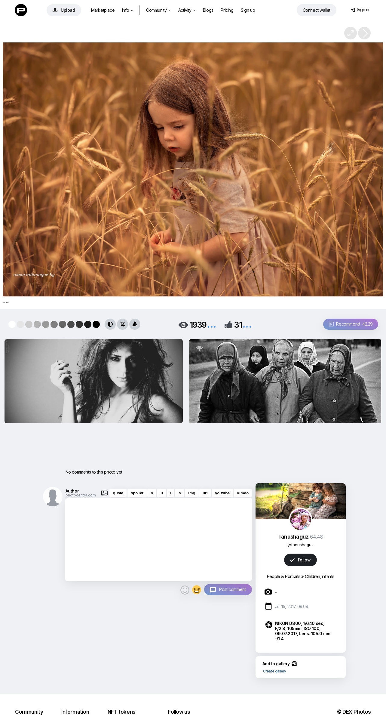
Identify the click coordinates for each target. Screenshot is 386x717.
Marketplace (103, 10)
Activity (186, 10)
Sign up (248, 10)
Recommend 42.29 (351, 323)
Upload (64, 10)
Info (127, 10)
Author (72, 490)
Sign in (360, 9)
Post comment (232, 589)
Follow (300, 559)
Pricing (227, 10)
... (211, 324)
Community (158, 10)
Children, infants (319, 576)
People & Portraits (283, 576)
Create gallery (274, 671)
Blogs (208, 10)
